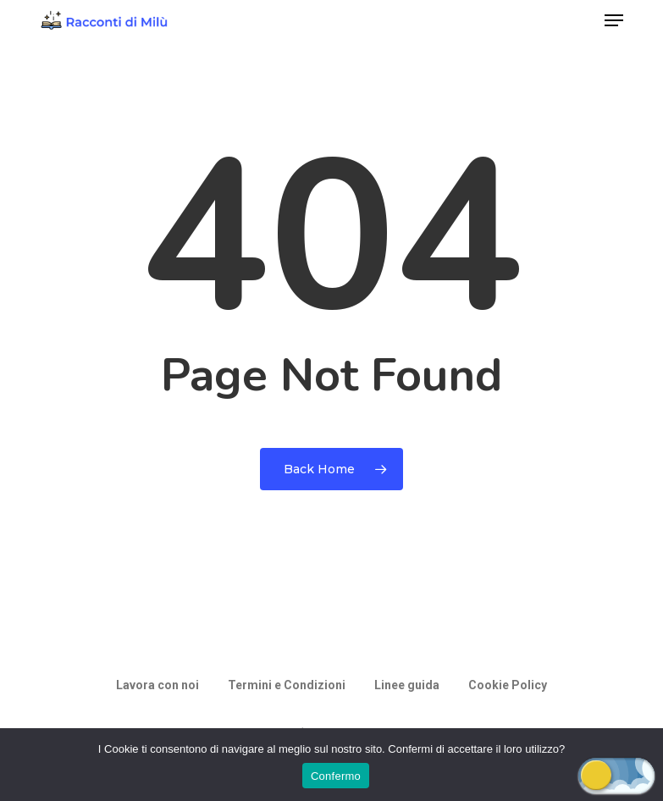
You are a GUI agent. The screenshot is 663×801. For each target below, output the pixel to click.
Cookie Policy (507, 685)
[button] (614, 20)
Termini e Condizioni (286, 685)
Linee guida (406, 685)
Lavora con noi (157, 685)
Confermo (336, 776)
